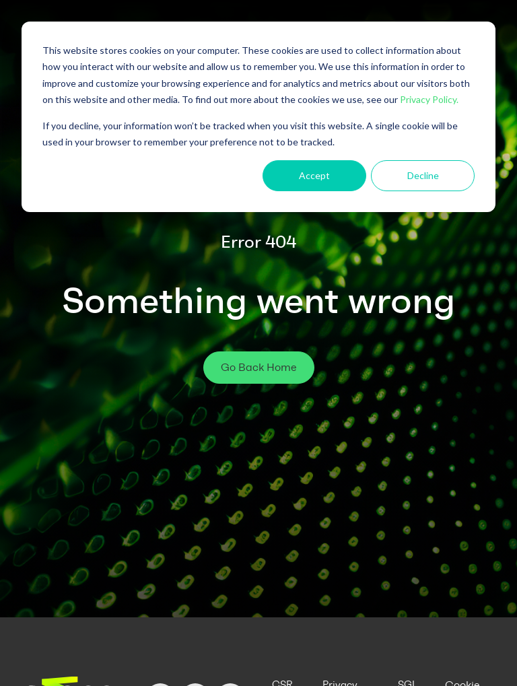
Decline (423, 175)
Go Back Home (259, 367)
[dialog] (258, 117)
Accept (314, 175)
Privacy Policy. (429, 99)
